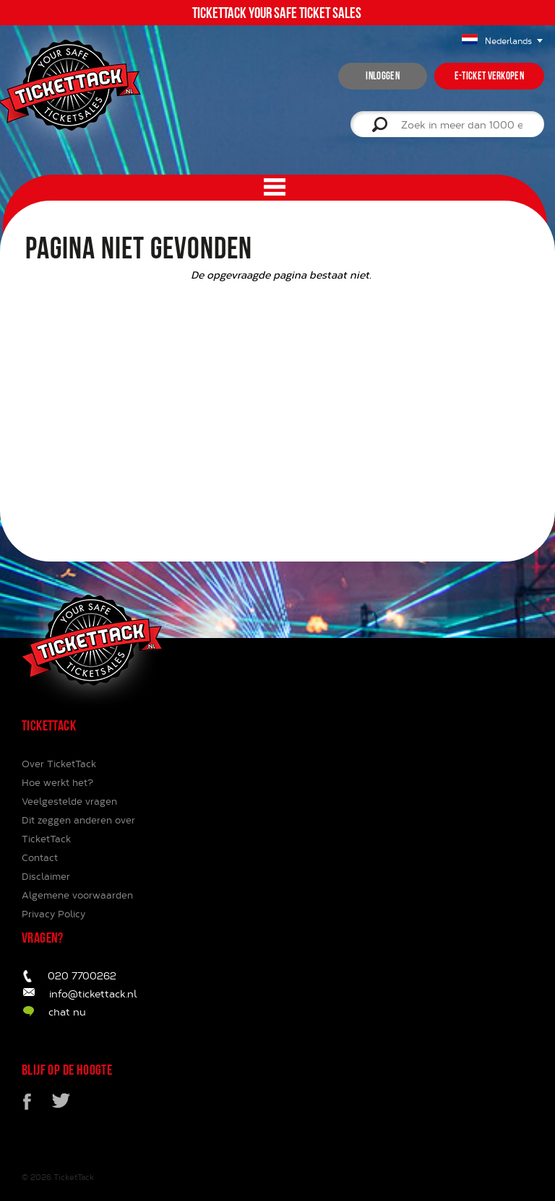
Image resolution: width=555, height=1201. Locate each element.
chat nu (67, 1011)
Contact (40, 857)
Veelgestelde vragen (69, 801)
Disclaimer (46, 876)
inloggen (382, 76)
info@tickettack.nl (93, 993)
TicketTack (73, 1176)
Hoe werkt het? (57, 782)
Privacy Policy (53, 913)
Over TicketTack (59, 763)
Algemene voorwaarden (77, 894)
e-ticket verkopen (489, 76)
